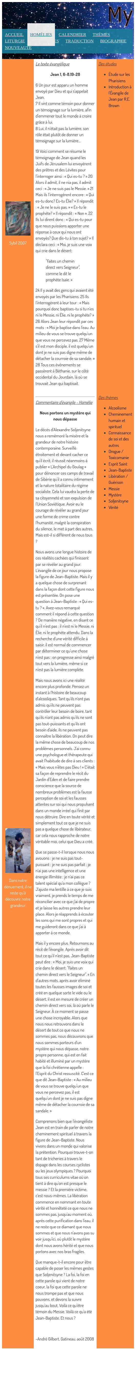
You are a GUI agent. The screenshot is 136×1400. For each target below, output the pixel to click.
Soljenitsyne (80, 429)
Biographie (113, 41)
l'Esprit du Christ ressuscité (58, 1073)
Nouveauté (18, 47)
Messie (114, 488)
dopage (42, 1164)
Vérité (113, 507)
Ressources (45, 41)
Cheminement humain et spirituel (120, 420)
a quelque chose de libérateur (66, 829)
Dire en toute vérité (74, 816)
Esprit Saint (118, 463)
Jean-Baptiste (66, 576)
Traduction (79, 41)
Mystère (115, 494)
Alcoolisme (118, 408)
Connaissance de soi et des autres (120, 439)
